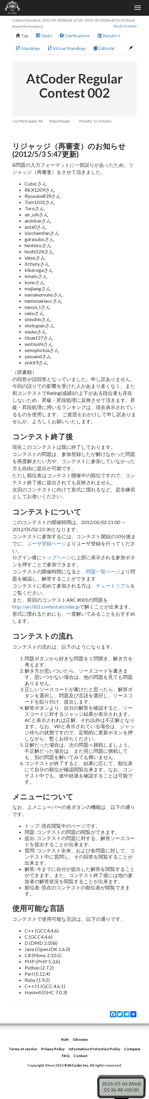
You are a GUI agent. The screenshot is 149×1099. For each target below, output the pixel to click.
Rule (65, 1039)
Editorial (103, 48)
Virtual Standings (67, 48)
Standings (28, 48)
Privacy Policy (53, 1049)
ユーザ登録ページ (46, 543)
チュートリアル (113, 585)
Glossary (80, 1039)
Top (22, 35)
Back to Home (125, 26)
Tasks (44, 35)
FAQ (65, 1055)
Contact (80, 1055)
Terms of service (23, 1049)
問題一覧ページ (103, 571)
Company (132, 1049)
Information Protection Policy (94, 1049)
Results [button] (108, 35)
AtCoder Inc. (78, 1065)
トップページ (56, 557)
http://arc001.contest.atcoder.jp (46, 606)
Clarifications (75, 35)
